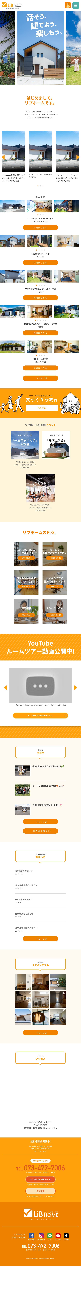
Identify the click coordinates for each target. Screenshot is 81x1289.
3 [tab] (44, 186)
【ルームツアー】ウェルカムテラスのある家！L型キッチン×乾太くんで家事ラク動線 (67, 178)
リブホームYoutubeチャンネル (40, 737)
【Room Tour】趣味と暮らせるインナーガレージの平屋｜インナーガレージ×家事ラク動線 (13, 178)
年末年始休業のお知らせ (27, 908)
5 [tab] (46, 323)
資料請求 (40, 1216)
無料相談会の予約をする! (40, 1205)
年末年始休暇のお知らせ (27, 952)
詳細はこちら (40, 227)
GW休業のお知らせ (24, 894)
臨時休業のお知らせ (25, 937)
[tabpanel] (13, 156)
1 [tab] (38, 186)
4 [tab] (45, 251)
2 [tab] (41, 186)
